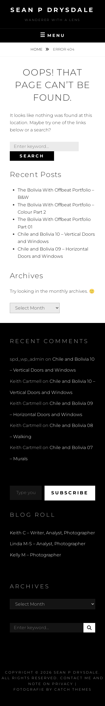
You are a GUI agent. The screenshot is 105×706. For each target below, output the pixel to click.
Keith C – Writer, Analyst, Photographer (52, 532)
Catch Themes (73, 689)
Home (37, 49)
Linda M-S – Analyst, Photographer (47, 543)
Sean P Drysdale (52, 10)
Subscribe (69, 492)
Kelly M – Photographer (35, 555)
